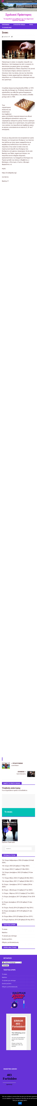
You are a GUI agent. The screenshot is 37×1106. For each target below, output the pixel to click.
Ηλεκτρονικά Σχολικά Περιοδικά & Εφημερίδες (19, 1)
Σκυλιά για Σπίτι (7, 939)
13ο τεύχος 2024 (7, 869)
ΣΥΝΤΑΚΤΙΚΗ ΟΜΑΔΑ (19, 24)
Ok (20, 1103)
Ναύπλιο (4, 932)
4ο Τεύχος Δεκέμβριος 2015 (11, 911)
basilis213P (6, 36)
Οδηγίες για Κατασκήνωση (10, 942)
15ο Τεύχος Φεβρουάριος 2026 (11, 860)
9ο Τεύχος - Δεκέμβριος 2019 (11, 884)
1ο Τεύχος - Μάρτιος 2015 (10, 893)
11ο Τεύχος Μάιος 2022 (9, 878)
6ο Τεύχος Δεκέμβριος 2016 (11, 902)
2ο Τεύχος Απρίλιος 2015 (10, 919)
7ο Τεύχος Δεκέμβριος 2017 (11, 896)
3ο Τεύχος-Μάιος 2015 (9, 916)
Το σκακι (4, 929)
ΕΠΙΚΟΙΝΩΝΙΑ (5, 24)
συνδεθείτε (23, 790)
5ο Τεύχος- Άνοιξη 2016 (9, 907)
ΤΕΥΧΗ (31, 24)
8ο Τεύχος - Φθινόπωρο (9, 890)
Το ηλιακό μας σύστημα (9, 936)
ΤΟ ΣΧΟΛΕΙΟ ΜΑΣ (7, 27)
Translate (5, 965)
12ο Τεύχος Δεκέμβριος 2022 (11, 872)
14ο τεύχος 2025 (7, 866)
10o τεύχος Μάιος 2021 (9, 881)
